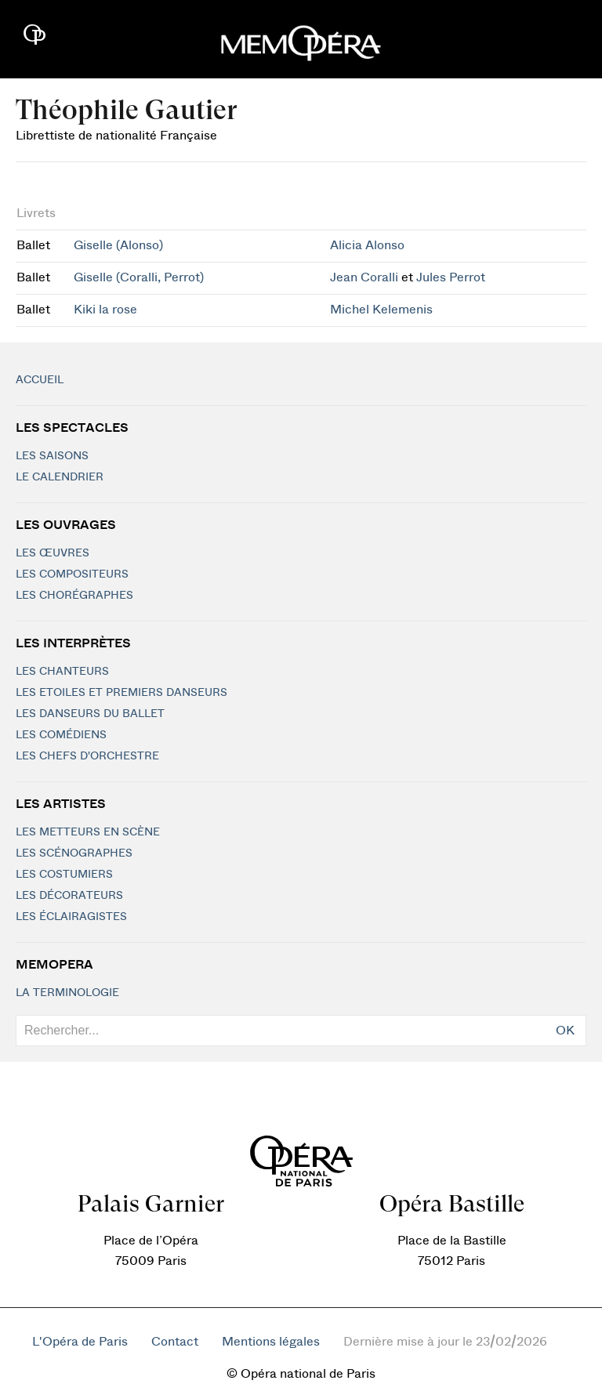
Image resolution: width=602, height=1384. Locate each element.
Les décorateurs (69, 895)
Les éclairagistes (71, 916)
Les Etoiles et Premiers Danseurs (121, 692)
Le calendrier (59, 477)
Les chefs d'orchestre (87, 756)
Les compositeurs (72, 574)
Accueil (39, 380)
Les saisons (52, 456)
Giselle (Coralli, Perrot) (139, 277)
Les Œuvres (52, 553)
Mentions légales (271, 1341)
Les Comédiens (61, 735)
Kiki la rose (105, 309)
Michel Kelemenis (381, 309)
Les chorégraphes (74, 595)
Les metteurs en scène (88, 832)
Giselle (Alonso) (118, 245)
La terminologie (67, 992)
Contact (174, 1341)
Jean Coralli (364, 277)
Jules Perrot (450, 277)
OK (565, 1030)
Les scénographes (74, 853)
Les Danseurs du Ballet (90, 713)
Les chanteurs (62, 671)
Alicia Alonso (367, 245)
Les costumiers (64, 874)
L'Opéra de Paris (80, 1341)
